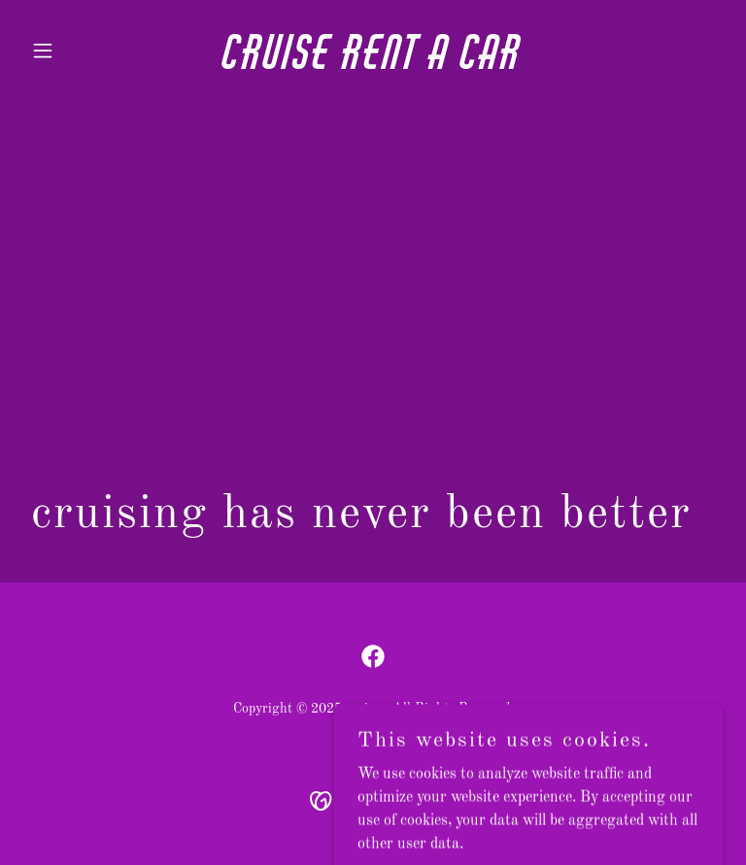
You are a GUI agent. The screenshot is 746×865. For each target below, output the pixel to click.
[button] (75, 50)
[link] (373, 65)
